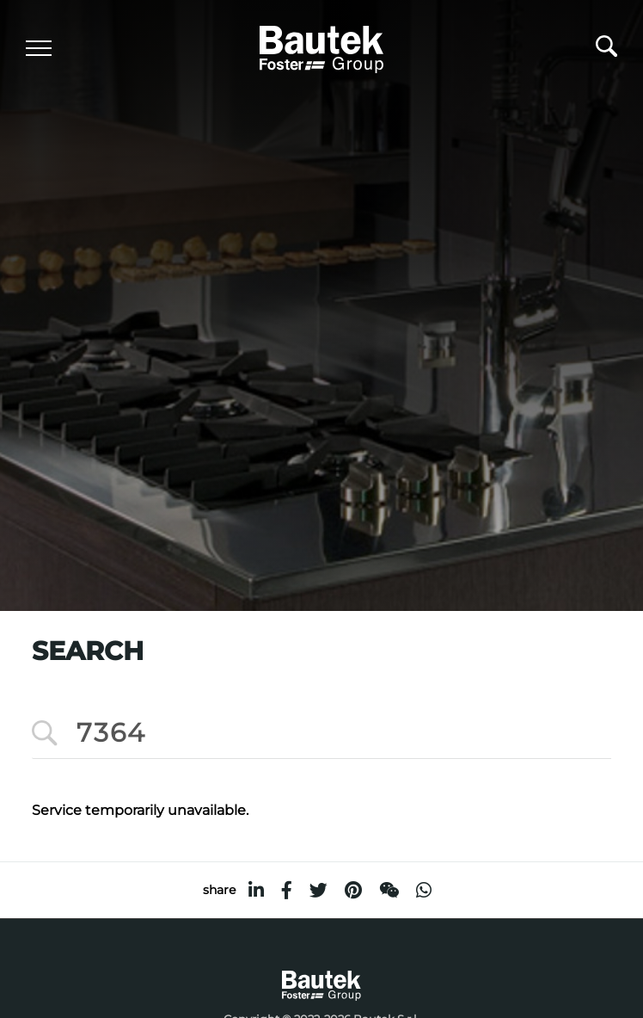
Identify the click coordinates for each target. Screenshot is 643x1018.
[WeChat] (389, 890)
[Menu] (39, 48)
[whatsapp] (424, 890)
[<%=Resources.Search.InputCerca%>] (321, 733)
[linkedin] (256, 890)
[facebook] (286, 890)
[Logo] (321, 47)
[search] (606, 50)
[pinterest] (353, 890)
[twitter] (318, 890)
